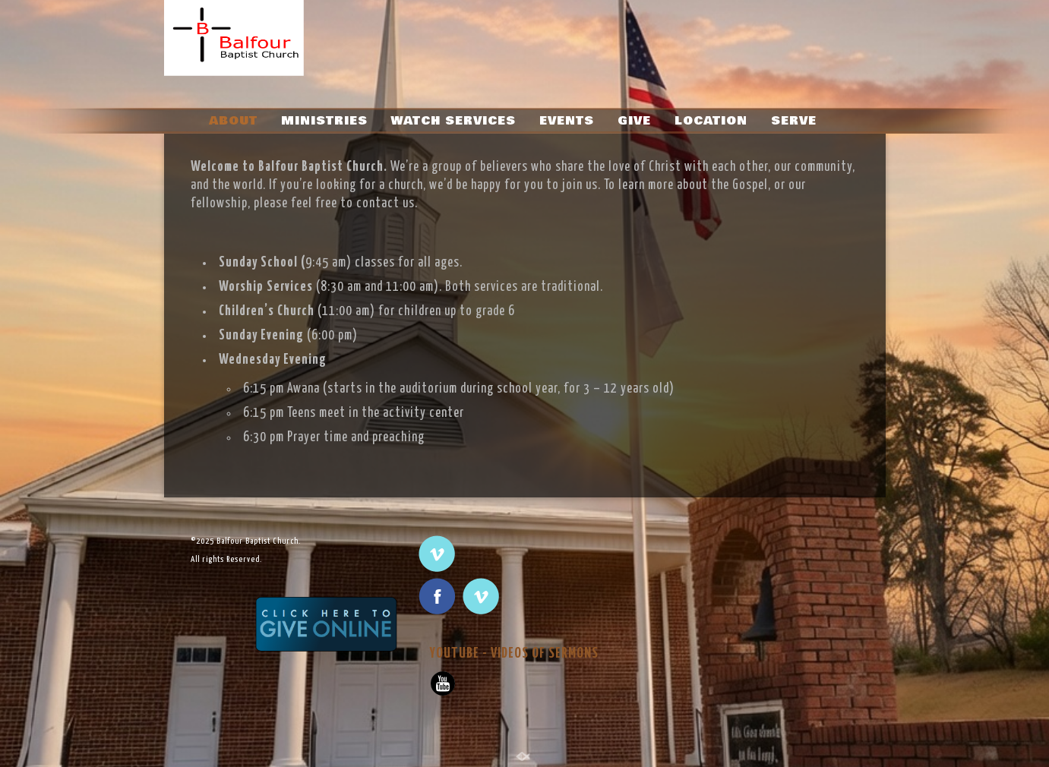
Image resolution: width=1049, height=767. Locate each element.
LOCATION (711, 121)
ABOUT (233, 121)
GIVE (634, 121)
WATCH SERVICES (453, 121)
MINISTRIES (324, 121)
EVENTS (566, 121)
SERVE (794, 121)
